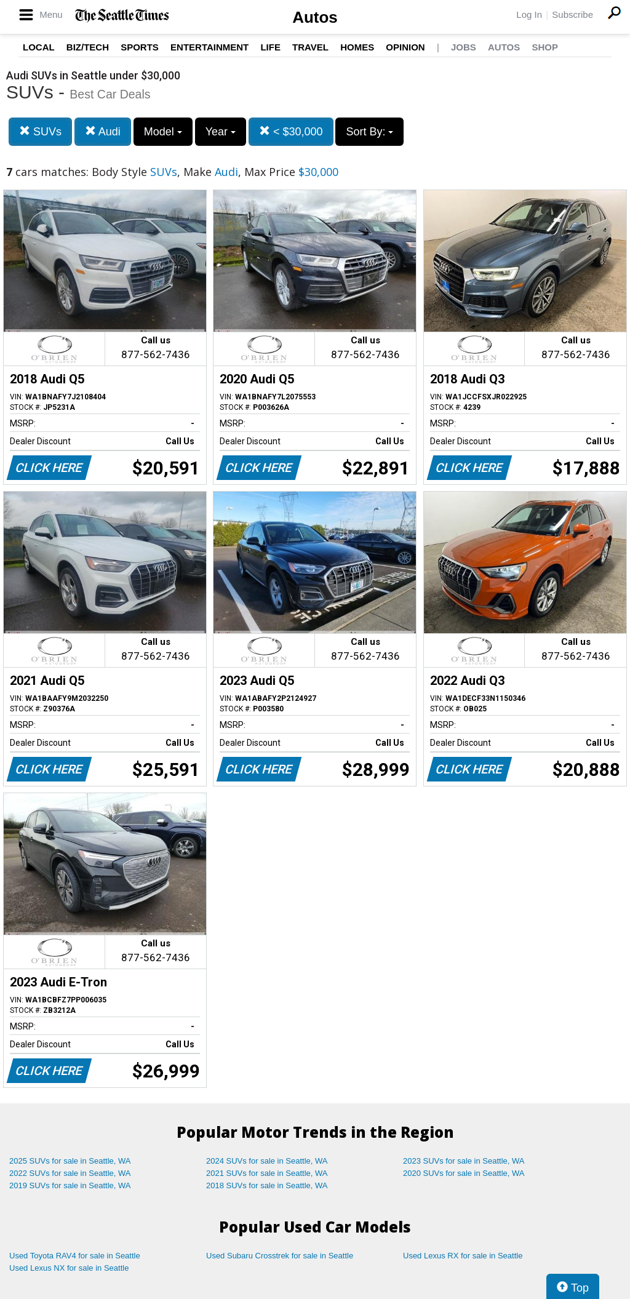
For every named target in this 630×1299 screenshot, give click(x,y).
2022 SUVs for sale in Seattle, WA (70, 1173)
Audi (103, 131)
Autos (315, 17)
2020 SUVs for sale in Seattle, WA (464, 1173)
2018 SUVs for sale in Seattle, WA (267, 1185)
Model (163, 132)
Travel (310, 47)
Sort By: (369, 132)
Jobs (463, 47)
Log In (529, 14)
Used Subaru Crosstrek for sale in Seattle (279, 1255)
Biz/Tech (87, 47)
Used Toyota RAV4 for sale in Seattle (74, 1255)
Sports (140, 47)
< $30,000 (291, 131)
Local (39, 47)
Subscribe (572, 14)
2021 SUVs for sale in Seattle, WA (267, 1173)
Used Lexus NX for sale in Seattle (69, 1268)
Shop (545, 47)
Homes (357, 47)
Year (220, 132)
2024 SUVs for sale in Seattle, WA (267, 1160)
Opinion (405, 47)
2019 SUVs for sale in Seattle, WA (70, 1185)
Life (270, 47)
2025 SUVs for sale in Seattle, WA (70, 1160)
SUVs (40, 131)
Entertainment (209, 47)
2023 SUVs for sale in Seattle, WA (464, 1160)
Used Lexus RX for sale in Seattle (462, 1255)
